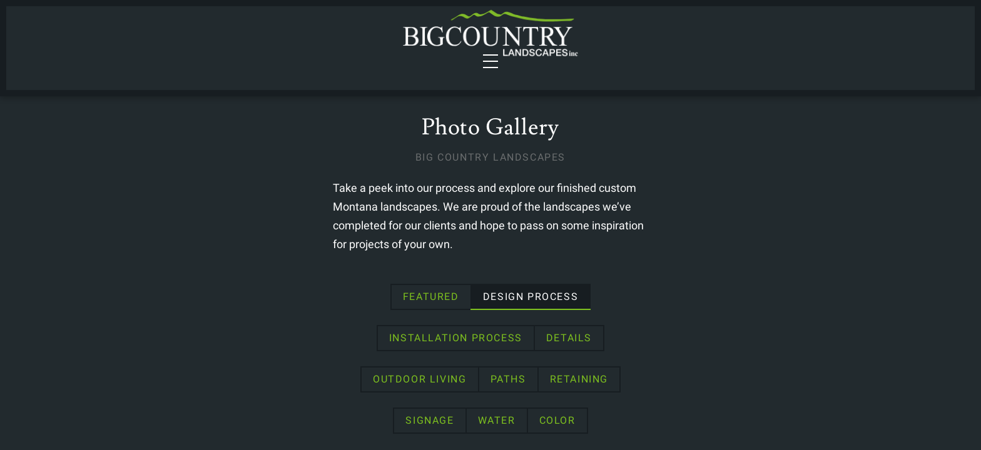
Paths (352, 384)
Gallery (635, 41)
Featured (259, 342)
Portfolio (313, 41)
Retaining (423, 384)
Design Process (358, 342)
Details (609, 342)
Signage (500, 384)
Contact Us (775, 41)
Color (628, 384)
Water (567, 384)
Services (199, 41)
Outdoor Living (703, 342)
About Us (700, 41)
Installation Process (496, 342)
